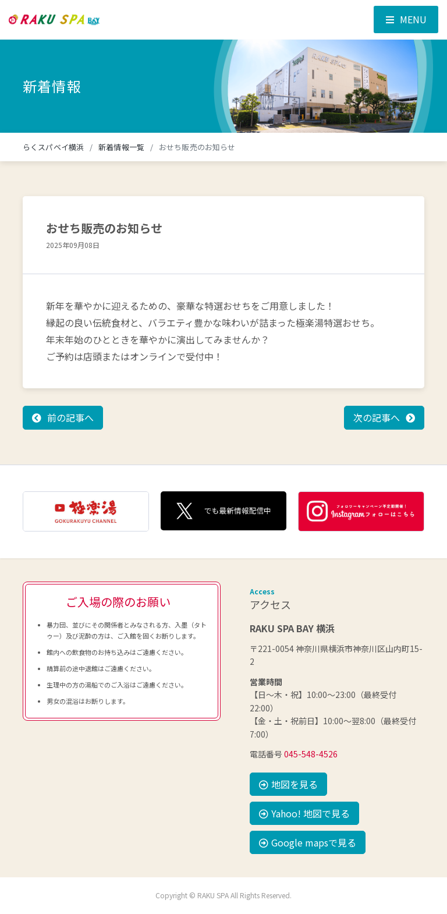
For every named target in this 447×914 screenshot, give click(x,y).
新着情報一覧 (121, 147)
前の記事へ (70, 417)
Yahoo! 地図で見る (304, 813)
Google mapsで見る (307, 842)
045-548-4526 (311, 754)
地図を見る (288, 784)
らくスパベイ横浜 (53, 147)
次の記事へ (376, 417)
